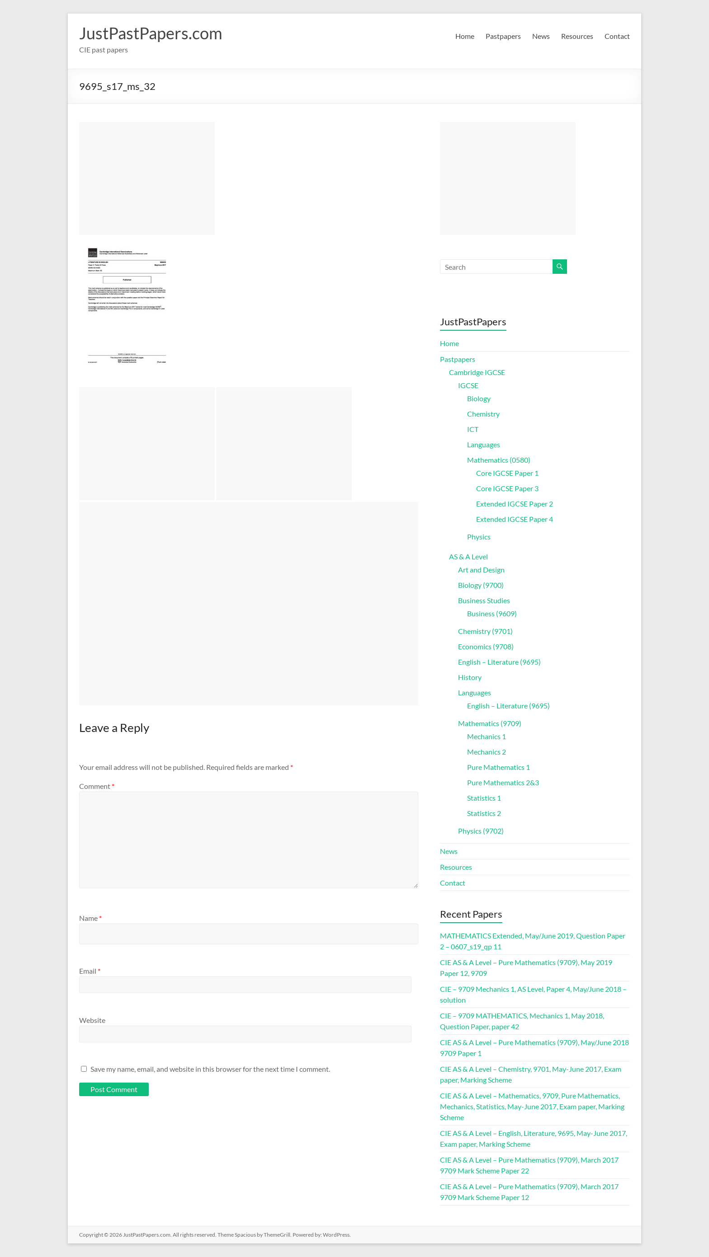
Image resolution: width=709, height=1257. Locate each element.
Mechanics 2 (486, 751)
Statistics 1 (484, 797)
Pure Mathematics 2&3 (503, 782)
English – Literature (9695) (499, 661)
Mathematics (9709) (489, 723)
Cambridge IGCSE (477, 372)
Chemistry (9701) (485, 631)
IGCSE (468, 385)
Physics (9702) (481, 830)
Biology (479, 398)
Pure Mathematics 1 (498, 767)
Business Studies (484, 600)
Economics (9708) (486, 646)
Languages (483, 444)
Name (90, 918)
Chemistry (483, 413)
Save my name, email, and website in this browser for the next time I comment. (210, 1069)
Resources (577, 36)
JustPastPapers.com (150, 33)
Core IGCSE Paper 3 (507, 488)
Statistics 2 (484, 813)
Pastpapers (503, 36)
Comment (96, 786)
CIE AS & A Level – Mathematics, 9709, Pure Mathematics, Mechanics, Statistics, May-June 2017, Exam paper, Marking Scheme (532, 1106)
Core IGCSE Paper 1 (507, 473)
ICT (472, 429)
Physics (479, 536)
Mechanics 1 (486, 736)
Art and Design (481, 569)
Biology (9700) (481, 585)
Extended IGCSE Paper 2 (514, 503)
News (541, 36)
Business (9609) (492, 613)
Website (92, 1020)
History (470, 677)
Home (464, 36)
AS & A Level (468, 556)
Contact (617, 36)
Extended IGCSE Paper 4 (514, 519)
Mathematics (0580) (498, 459)
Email (89, 970)
